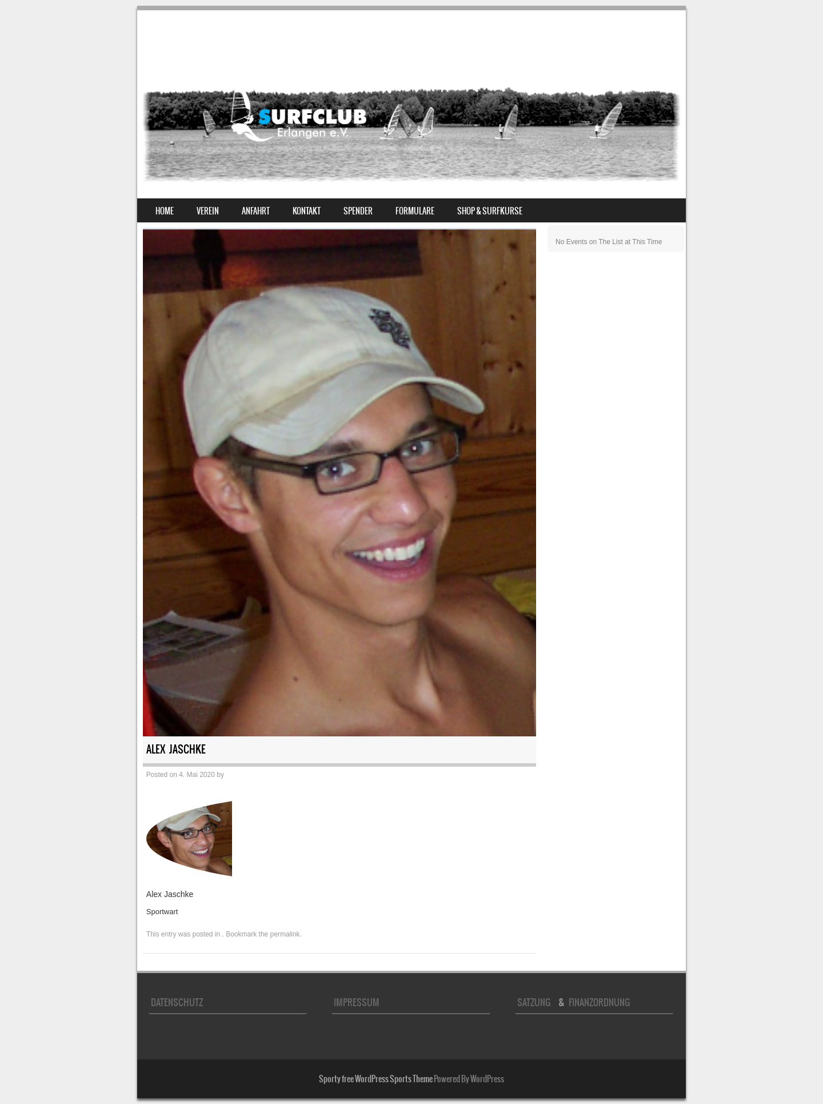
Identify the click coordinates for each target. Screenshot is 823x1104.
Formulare (414, 211)
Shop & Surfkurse (489, 211)
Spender (358, 211)
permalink (285, 934)
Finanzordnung (599, 1002)
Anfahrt (256, 211)
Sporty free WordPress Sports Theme (376, 1079)
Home (164, 211)
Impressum (356, 1002)
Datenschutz (177, 1002)
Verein (208, 211)
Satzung (535, 1002)
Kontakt (307, 211)
